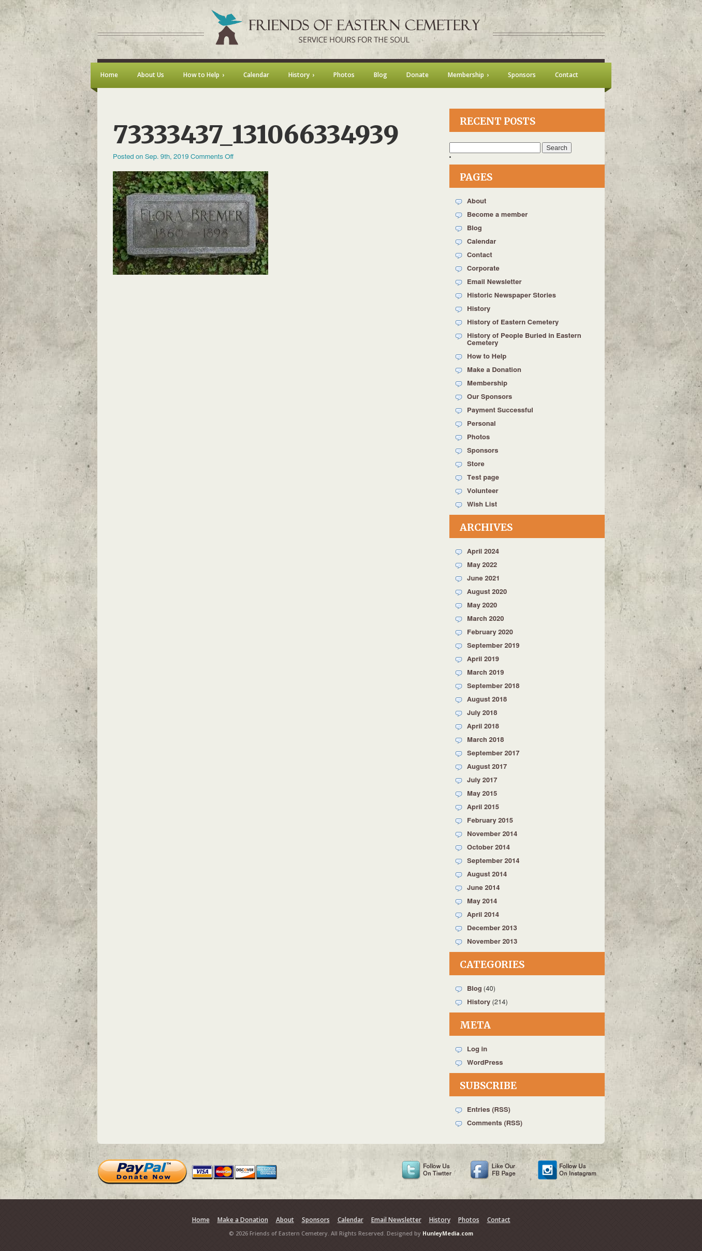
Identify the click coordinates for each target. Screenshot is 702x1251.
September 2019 (493, 646)
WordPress (485, 1063)
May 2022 (482, 565)
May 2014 (482, 901)
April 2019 (483, 659)
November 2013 (492, 942)
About (476, 201)
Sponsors (482, 451)
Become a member (497, 215)
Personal (481, 424)
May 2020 (482, 605)
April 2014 (483, 915)
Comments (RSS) (494, 1123)
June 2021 (483, 578)
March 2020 (485, 619)
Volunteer (483, 491)
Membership (487, 383)
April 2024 (483, 551)
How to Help (486, 356)
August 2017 (487, 767)
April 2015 (483, 807)
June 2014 (483, 888)
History (478, 309)
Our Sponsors (489, 397)
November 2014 (492, 834)
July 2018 (482, 713)
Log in (477, 1049)
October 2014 (488, 847)
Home (201, 1219)
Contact (479, 255)
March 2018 (485, 740)
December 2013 (492, 928)
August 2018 (487, 699)
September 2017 (493, 753)
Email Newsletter (494, 282)
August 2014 (487, 874)
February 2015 (490, 820)
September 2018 (493, 686)
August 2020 (487, 592)
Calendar (481, 242)
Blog (474, 228)
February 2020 (490, 632)
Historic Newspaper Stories (511, 295)
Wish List (482, 504)
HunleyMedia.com (447, 1233)
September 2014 (493, 861)
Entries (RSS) (488, 1110)
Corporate (483, 268)
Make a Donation (494, 370)
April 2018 (483, 726)
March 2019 (485, 672)
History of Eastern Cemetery (513, 322)
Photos (478, 437)
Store (476, 464)
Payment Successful (500, 410)
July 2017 (482, 780)
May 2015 (482, 794)
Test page (483, 477)
